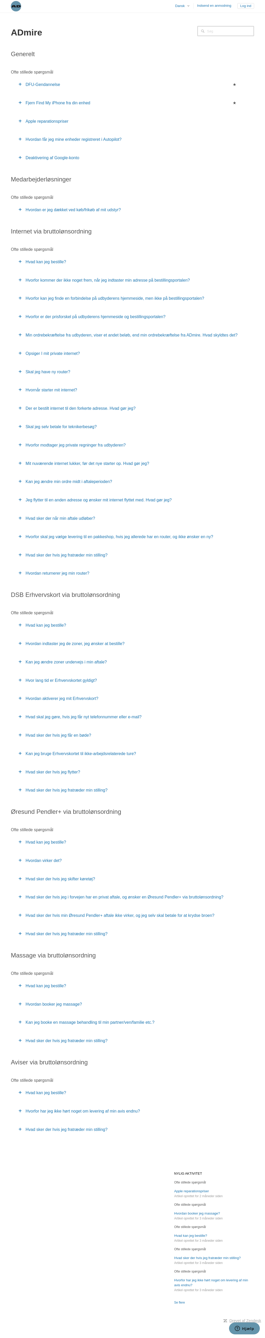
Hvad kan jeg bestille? (46, 262)
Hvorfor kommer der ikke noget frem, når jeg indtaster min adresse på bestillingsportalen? (108, 280)
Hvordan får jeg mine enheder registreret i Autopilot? (74, 139)
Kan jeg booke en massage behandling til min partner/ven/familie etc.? (90, 1022)
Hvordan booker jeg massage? (54, 1004)
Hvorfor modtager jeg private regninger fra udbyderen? (76, 445)
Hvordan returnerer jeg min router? (57, 573)
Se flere (179, 1302)
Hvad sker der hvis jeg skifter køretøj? (60, 879)
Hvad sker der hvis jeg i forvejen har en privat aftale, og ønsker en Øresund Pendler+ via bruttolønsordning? (124, 897)
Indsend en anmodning (214, 6)
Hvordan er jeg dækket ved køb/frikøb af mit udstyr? (73, 210)
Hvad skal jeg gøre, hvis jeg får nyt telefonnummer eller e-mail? (84, 717)
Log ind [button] (245, 6)
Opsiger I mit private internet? (53, 353)
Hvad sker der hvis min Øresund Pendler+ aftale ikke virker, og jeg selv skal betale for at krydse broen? (120, 915)
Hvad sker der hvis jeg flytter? (53, 772)
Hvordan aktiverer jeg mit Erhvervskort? (62, 698)
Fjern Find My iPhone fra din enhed (58, 103)
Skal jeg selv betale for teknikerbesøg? (61, 427)
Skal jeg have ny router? (48, 372)
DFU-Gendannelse (43, 84)
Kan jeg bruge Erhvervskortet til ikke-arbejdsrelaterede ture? (81, 753)
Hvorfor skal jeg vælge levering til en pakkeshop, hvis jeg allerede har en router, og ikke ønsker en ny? (119, 537)
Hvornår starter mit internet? (51, 390)
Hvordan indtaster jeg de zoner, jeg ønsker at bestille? (75, 643)
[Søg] (225, 31)
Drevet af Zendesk (245, 1320)
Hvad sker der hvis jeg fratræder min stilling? (67, 555)
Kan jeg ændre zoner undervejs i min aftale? (66, 662)
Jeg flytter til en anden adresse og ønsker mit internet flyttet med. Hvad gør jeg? (99, 500)
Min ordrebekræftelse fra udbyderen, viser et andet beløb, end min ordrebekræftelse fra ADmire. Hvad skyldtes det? (132, 335)
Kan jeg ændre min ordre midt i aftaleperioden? (69, 481)
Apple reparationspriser (47, 121)
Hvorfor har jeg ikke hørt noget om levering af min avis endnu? (83, 1111)
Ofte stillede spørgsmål (190, 1182)
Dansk (180, 6)
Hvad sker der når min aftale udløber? (60, 518)
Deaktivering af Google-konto (52, 158)
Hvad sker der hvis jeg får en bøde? (58, 735)
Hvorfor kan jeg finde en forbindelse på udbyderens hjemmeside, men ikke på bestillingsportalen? (115, 298)
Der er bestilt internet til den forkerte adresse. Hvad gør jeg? (81, 408)
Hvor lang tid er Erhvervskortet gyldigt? (61, 680)
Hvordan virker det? (44, 860)
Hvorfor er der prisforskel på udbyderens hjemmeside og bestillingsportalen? (96, 317)
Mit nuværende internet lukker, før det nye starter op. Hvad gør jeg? (87, 463)
